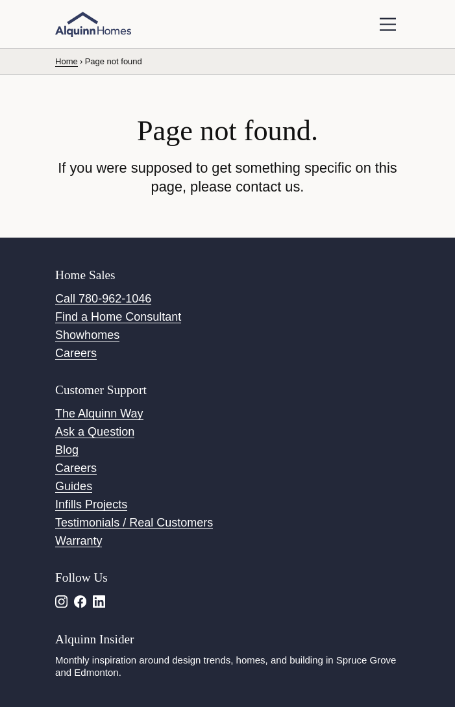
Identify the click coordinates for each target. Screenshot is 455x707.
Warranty (78, 540)
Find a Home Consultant (118, 316)
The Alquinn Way (99, 413)
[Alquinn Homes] (93, 25)
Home (66, 61)
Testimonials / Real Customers (134, 522)
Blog (67, 449)
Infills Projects (91, 504)
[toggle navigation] (388, 24)
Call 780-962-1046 (103, 298)
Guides (73, 486)
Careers (76, 353)
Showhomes (87, 335)
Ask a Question (94, 431)
